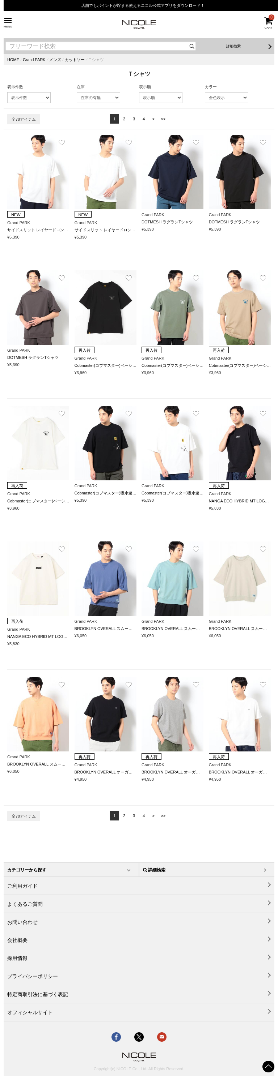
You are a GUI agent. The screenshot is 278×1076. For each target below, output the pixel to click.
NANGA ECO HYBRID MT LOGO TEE (243, 501)
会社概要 (17, 940)
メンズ (55, 59)
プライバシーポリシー (32, 976)
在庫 (81, 87)
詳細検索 (233, 46)
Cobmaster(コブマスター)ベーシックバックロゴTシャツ (125, 365)
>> (163, 119)
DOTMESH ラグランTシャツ (167, 222)
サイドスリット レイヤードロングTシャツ (45, 230)
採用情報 (17, 958)
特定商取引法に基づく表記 (37, 994)
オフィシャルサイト (30, 1012)
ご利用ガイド (22, 886)
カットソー (75, 59)
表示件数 (15, 87)
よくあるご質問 (25, 904)
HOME (13, 59)
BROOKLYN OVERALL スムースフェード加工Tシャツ (123, 628)
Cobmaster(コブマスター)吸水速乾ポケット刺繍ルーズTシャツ (131, 493)
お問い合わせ (22, 922)
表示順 (145, 87)
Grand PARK (34, 59)
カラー (211, 87)
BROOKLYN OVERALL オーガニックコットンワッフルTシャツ (131, 772)
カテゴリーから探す (26, 870)
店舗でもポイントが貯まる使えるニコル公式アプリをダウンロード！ (143, 5)
